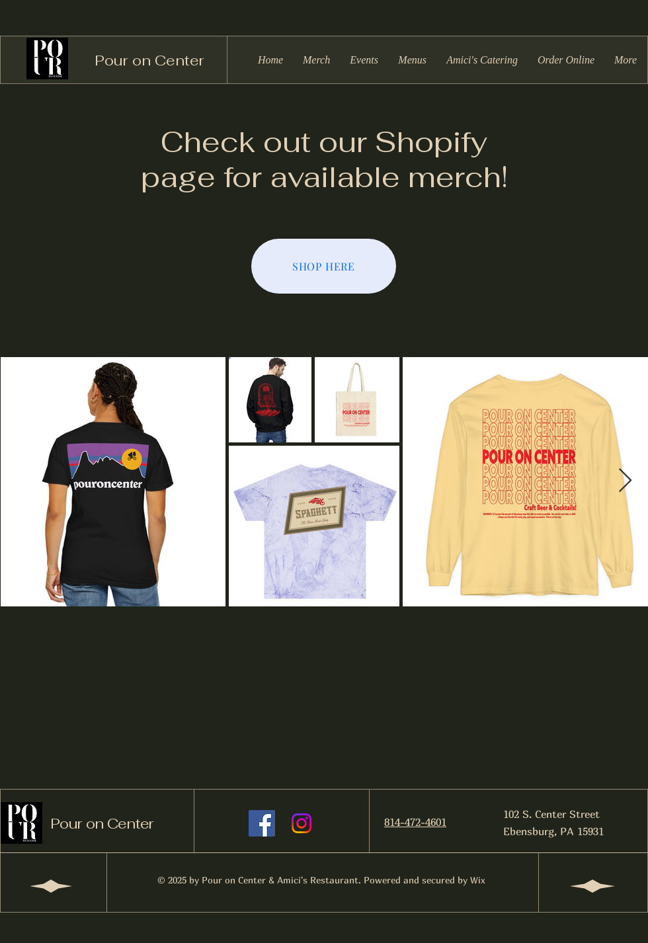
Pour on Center (149, 60)
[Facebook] (262, 823)
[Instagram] (301, 823)
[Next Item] (625, 481)
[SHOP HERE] (323, 266)
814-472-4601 (415, 822)
